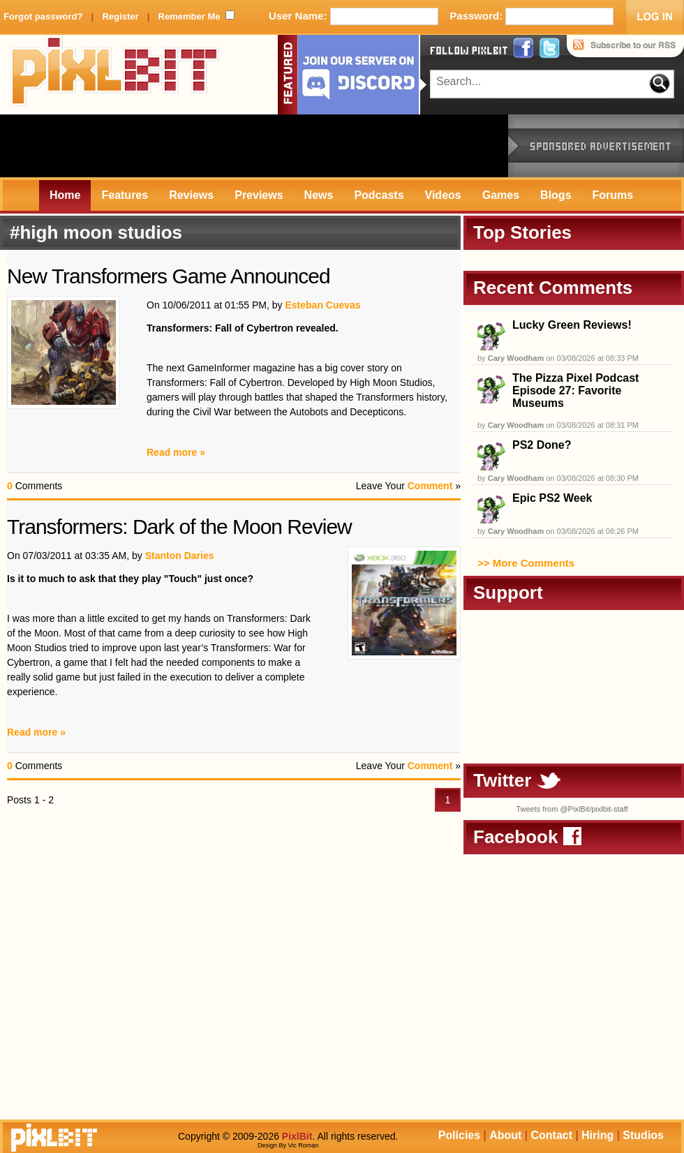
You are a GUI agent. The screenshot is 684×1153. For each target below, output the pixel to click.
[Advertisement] (254, 145)
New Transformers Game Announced (168, 276)
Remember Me (189, 16)
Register (120, 16)
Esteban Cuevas (322, 305)
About (505, 1135)
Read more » (176, 452)
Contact (551, 1135)
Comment (430, 485)
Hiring (597, 1135)
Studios (643, 1135)
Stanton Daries (179, 555)
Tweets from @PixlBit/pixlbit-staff (571, 809)
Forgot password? (42, 16)
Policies (459, 1135)
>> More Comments (525, 563)
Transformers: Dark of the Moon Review (179, 526)
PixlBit (115, 74)
